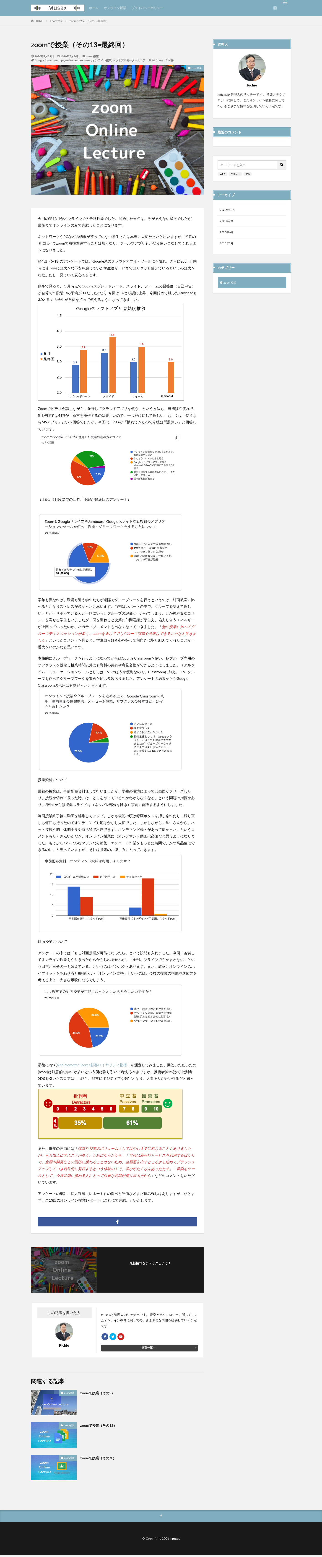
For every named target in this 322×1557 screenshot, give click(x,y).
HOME (39, 21)
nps (62, 60)
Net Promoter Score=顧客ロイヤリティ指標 (92, 1065)
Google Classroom (46, 60)
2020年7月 (227, 222)
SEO (248, 174)
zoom (87, 60)
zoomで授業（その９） (101, 1459)
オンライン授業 (115, 8)
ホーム (94, 8)
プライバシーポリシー (147, 8)
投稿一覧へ (148, 1349)
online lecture (74, 60)
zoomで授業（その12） (102, 1426)
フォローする (151, 1269)
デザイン (235, 174)
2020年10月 (228, 210)
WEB (222, 174)
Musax (174, 1540)
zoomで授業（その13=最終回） (89, 21)
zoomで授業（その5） (100, 1394)
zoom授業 (56, 21)
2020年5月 (227, 246)
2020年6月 (227, 234)
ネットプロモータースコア (129, 60)
